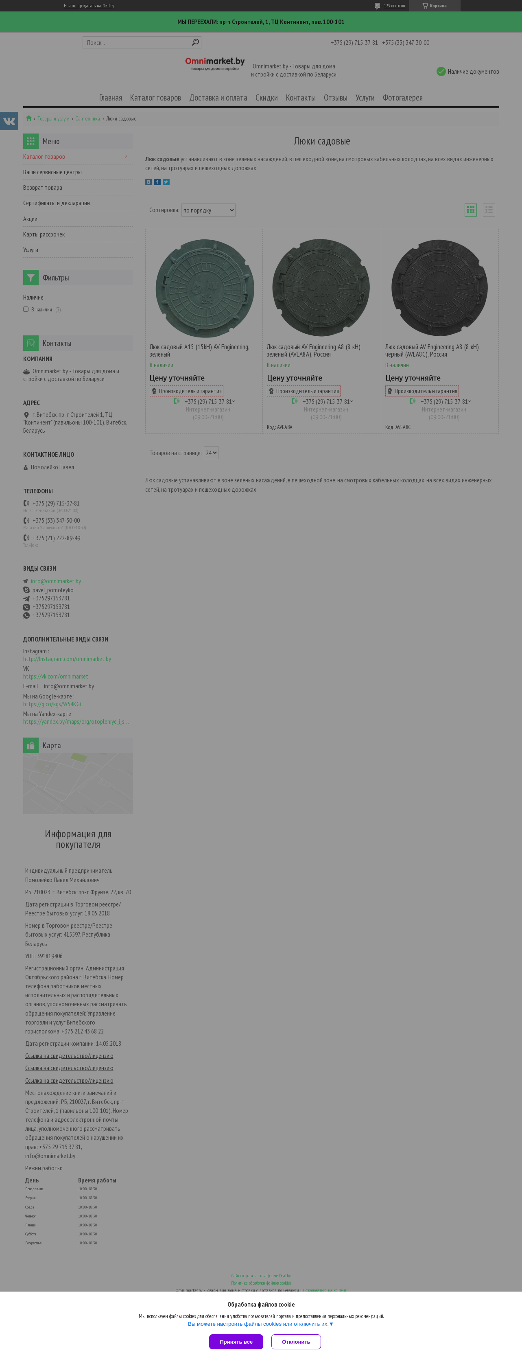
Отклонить (296, 1342)
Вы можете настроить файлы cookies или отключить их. (258, 1324)
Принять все (236, 1342)
